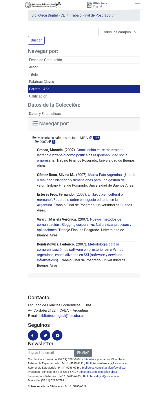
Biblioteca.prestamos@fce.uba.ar (104, 359)
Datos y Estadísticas (45, 114)
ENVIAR (83, 353)
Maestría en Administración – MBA (62, 137)
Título (33, 74)
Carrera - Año (39, 89)
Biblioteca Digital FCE (48, 15)
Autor (33, 67)
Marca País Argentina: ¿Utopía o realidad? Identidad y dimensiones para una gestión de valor (86, 180)
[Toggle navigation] (137, 5)
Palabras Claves (41, 82)
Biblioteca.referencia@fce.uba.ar (106, 363)
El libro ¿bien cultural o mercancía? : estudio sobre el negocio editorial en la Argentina (80, 199)
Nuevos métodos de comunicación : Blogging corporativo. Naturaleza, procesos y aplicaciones (84, 224)
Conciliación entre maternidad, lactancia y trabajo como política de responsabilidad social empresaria (82, 155)
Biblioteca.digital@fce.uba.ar (101, 376)
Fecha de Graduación (45, 60)
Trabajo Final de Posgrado (90, 15)
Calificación (38, 96)
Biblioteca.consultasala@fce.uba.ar (104, 367)
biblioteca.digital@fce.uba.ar (61, 316)
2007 (43, 141)
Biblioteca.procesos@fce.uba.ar (99, 371)
